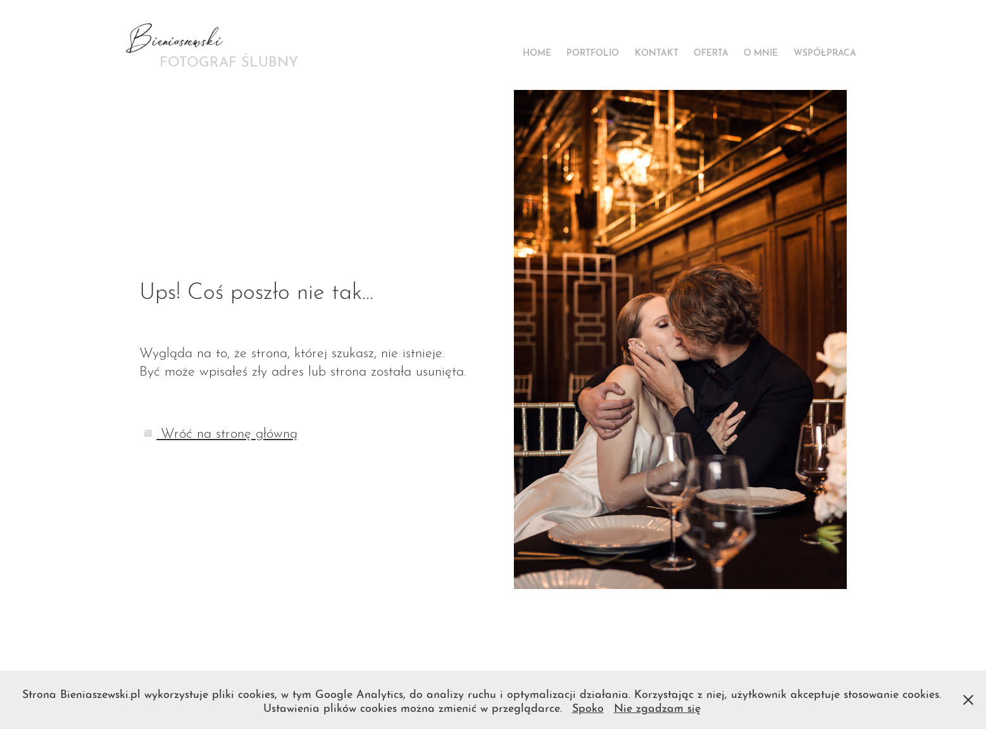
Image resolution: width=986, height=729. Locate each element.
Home (537, 51)
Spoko (588, 706)
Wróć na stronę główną (226, 431)
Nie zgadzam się (657, 706)
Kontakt (656, 51)
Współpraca (825, 51)
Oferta (711, 51)
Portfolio (592, 51)
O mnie (761, 51)
